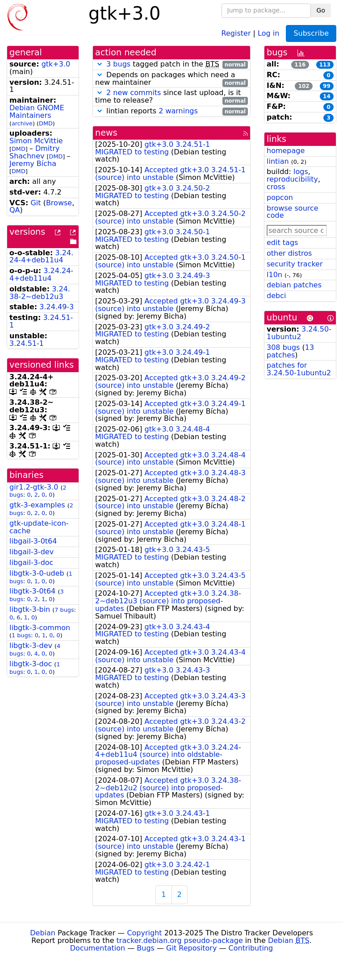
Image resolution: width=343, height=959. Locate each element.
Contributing (251, 948)
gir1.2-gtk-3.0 (33, 487)
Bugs (146, 948)
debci (276, 295)
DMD (46, 123)
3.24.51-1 (26, 343)
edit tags (282, 242)
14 (326, 96)
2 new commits (133, 92)
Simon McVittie (36, 141)
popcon (280, 197)
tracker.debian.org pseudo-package (180, 940)
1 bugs (21, 635)
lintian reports (171, 111)
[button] (99, 64)
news (106, 133)
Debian (42, 933)
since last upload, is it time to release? (171, 96)
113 (324, 65)
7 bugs (64, 609)
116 (299, 65)
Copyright (144, 933)
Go (321, 10)
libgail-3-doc (31, 562)
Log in (268, 33)
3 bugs (118, 64)
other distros (289, 253)
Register (236, 33)
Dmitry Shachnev (34, 152)
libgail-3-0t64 (33, 541)
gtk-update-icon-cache (39, 527)
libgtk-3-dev (30, 645)
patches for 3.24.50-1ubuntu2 (299, 369)
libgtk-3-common (39, 627)
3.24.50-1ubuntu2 (299, 333)
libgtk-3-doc (30, 664)
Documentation (97, 948)
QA (14, 210)
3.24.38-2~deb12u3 (39, 293)
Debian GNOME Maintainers (36, 112)
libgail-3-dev (31, 552)
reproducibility (292, 179)
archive (22, 123)
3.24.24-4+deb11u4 (41, 257)
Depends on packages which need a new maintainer (171, 79)
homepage (286, 150)
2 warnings (178, 111)
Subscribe (311, 33)
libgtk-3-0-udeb (36, 573)
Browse (59, 203)
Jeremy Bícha (32, 163)
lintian (278, 161)
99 (326, 86)
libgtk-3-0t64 (32, 591)
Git (35, 203)
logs (300, 171)
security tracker (295, 264)
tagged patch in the (171, 64)
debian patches (294, 285)
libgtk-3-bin (29, 609)
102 (304, 86)
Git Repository (191, 948)
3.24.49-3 (56, 307)
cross (276, 187)
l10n (274, 274)
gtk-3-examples (37, 505)
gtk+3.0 (56, 64)
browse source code (292, 212)
